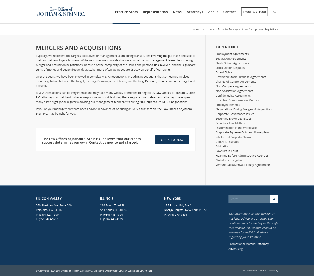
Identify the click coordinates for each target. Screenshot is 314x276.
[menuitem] (126, 11)
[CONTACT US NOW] (172, 139)
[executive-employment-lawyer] (61, 11)
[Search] (274, 11)
